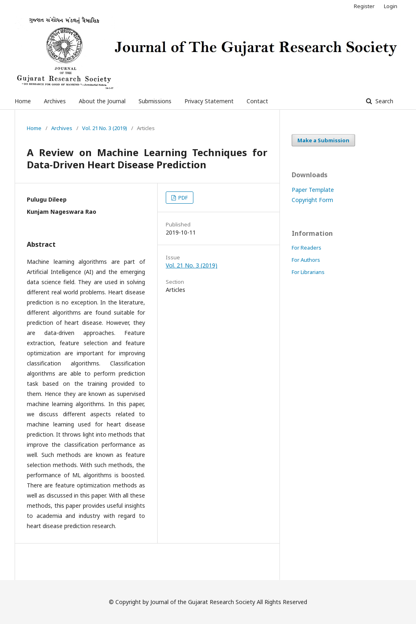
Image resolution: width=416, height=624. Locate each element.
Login (390, 6)
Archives (55, 101)
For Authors (306, 259)
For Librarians (308, 272)
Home (23, 101)
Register (364, 6)
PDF (182, 197)
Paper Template (313, 190)
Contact (257, 101)
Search (383, 101)
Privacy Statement (209, 101)
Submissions (155, 101)
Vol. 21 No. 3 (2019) (104, 128)
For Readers (306, 247)
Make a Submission (323, 140)
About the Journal (102, 101)
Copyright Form (312, 200)
